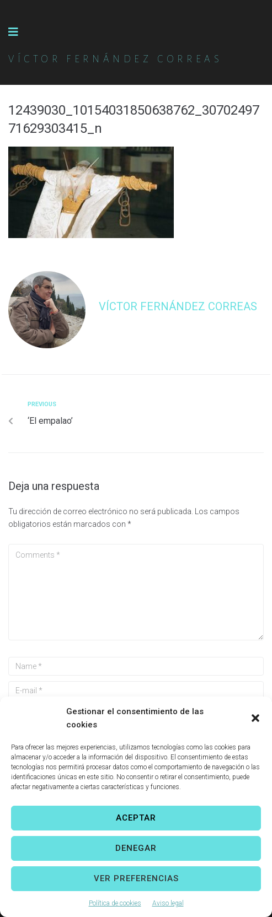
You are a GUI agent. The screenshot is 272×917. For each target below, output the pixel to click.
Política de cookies (115, 903)
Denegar (136, 848)
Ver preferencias (136, 878)
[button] (255, 718)
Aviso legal (168, 903)
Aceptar (136, 818)
